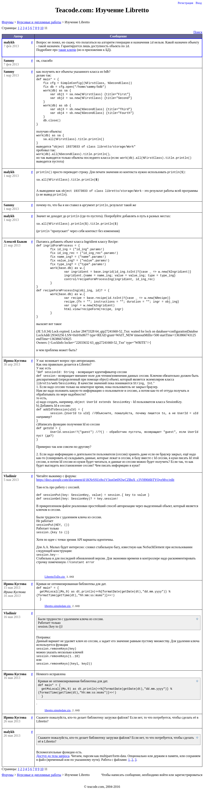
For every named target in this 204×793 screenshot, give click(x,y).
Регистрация (185, 3)
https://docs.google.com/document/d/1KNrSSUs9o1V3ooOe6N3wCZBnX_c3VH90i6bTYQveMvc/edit (105, 479)
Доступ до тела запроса (52, 756)
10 (42, 28)
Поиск (197, 32)
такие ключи (67, 50)
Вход (199, 3)
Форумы (7, 22)
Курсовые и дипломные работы (39, 22)
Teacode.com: (75, 10)
